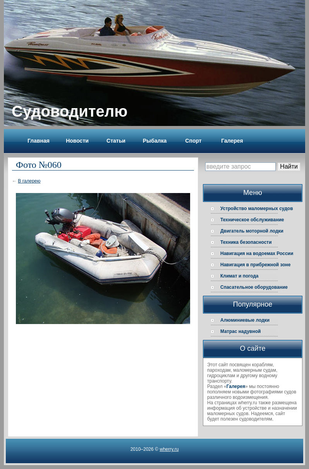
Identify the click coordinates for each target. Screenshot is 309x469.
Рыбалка (155, 141)
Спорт (193, 141)
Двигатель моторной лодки (251, 231)
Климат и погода (239, 276)
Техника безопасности (246, 242)
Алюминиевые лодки (245, 320)
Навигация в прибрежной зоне (255, 264)
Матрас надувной (240, 331)
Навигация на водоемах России (256, 253)
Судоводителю (69, 111)
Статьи (115, 141)
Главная (38, 141)
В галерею (29, 181)
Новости (77, 141)
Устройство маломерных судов (256, 208)
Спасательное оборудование (254, 287)
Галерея (232, 141)
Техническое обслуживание (252, 219)
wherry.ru (169, 449)
